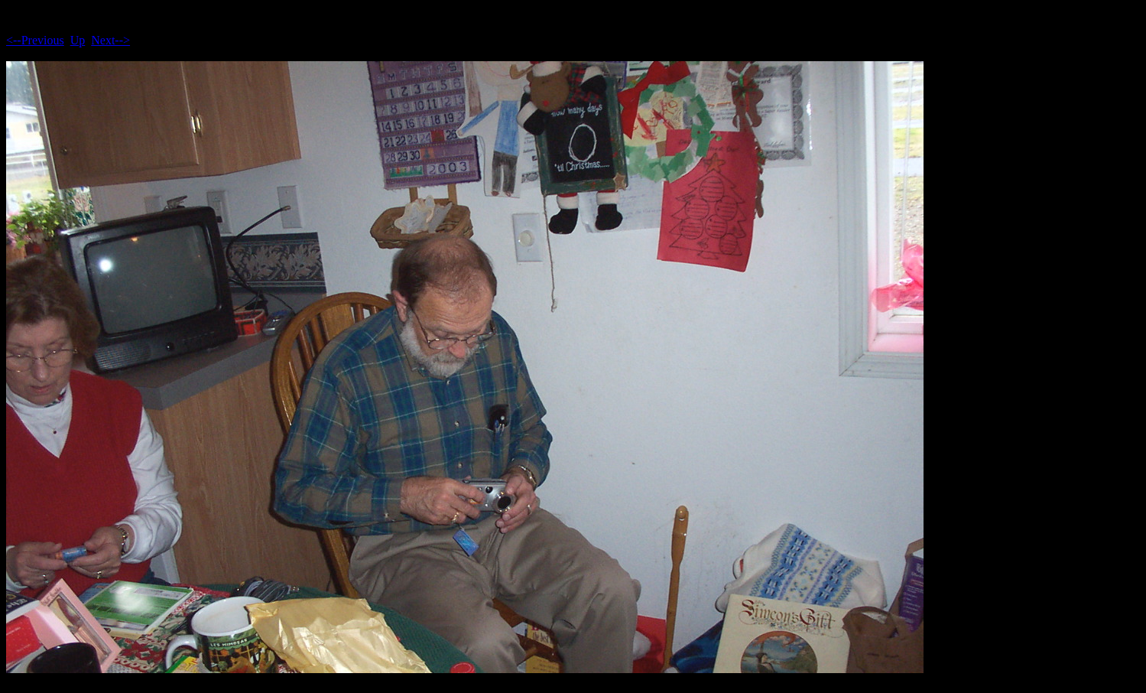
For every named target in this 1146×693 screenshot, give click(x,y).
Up (78, 40)
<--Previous (35, 40)
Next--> (110, 40)
